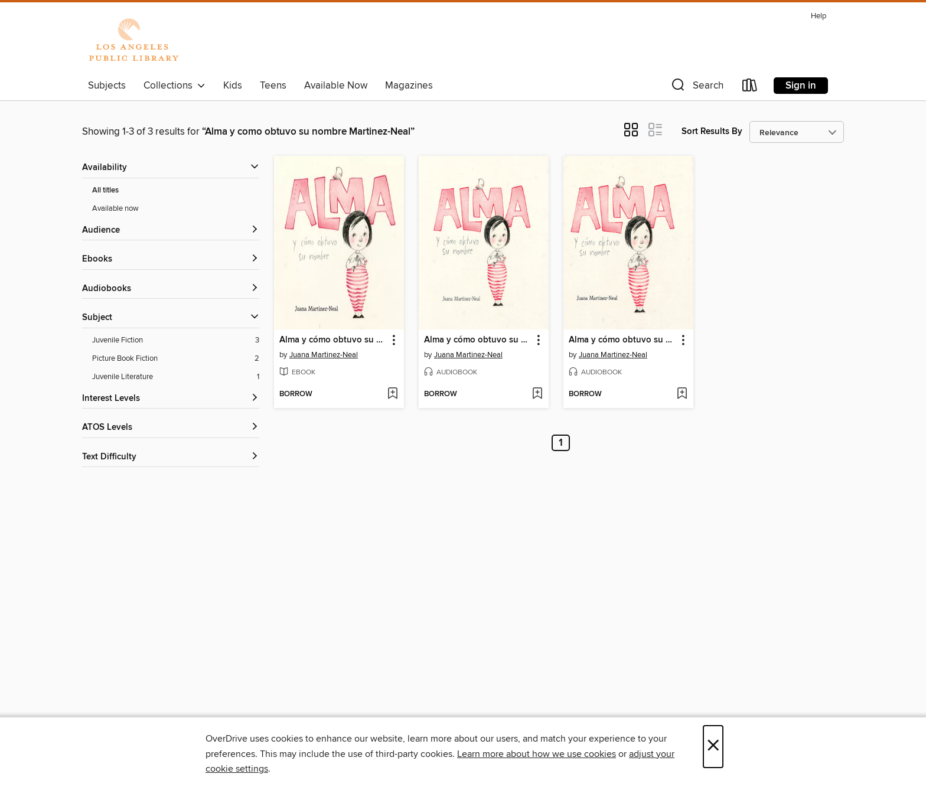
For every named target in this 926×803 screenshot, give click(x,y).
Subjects (107, 85)
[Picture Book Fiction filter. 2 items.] (175, 358)
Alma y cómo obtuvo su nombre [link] (333, 340)
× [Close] (713, 747)
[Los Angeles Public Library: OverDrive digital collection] (133, 40)
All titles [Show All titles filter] (105, 190)
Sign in (800, 85)
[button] (696, 87)
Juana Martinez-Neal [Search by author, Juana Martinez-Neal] (323, 355)
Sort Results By (712, 131)
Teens (273, 85)
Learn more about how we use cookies (536, 754)
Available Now (335, 85)
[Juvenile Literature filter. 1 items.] (175, 377)
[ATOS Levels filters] (170, 428)
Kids (232, 85)
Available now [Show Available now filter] (115, 208)
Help (818, 16)
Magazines (409, 85)
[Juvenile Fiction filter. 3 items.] (175, 340)
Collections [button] (175, 85)
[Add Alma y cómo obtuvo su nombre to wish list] (392, 394)
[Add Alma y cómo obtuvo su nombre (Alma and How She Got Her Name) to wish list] (681, 394)
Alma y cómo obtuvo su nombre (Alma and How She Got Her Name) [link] (623, 340)
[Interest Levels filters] (170, 399)
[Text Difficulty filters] (170, 457)
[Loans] (750, 87)
